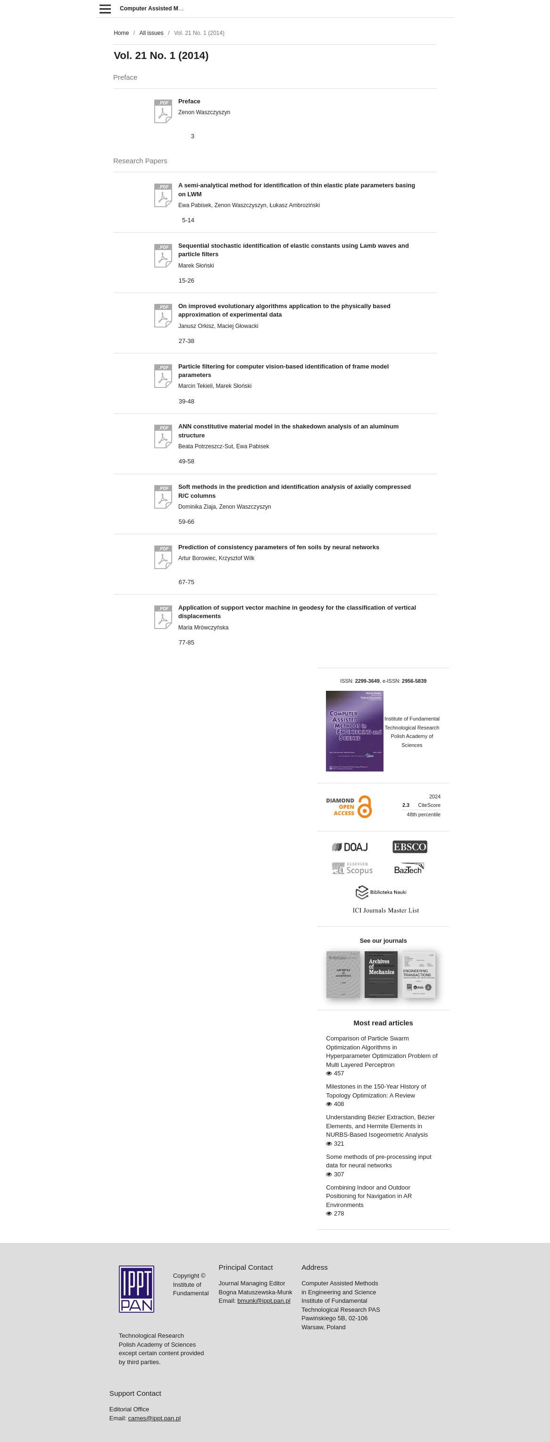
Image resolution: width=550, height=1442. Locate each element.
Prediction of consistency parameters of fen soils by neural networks (278, 547)
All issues (151, 33)
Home (121, 33)
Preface (189, 101)
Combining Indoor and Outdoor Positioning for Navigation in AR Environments (369, 1196)
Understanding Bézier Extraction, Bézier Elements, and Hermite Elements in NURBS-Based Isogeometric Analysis (380, 1126)
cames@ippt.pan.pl (154, 1418)
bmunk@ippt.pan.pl (263, 1300)
